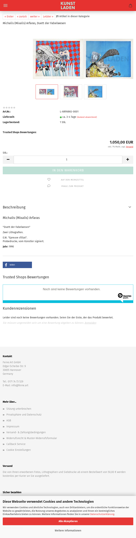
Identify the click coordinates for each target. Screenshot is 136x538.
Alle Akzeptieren (68, 521)
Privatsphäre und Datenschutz (23, 390)
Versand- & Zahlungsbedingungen (26, 407)
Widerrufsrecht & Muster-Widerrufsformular (31, 413)
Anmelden (90, 298)
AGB (8, 396)
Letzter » (48, 16)
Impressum (12, 402)
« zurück (22, 16)
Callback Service (16, 419)
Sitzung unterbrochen (18, 384)
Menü (5, 5)
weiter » (35, 16)
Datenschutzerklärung (102, 514)
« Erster (9, 16)
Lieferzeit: (8, 114)
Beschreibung (14, 204)
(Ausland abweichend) (87, 114)
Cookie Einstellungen (18, 425)
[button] (17, 262)
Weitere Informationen (68, 530)
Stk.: (5, 150)
